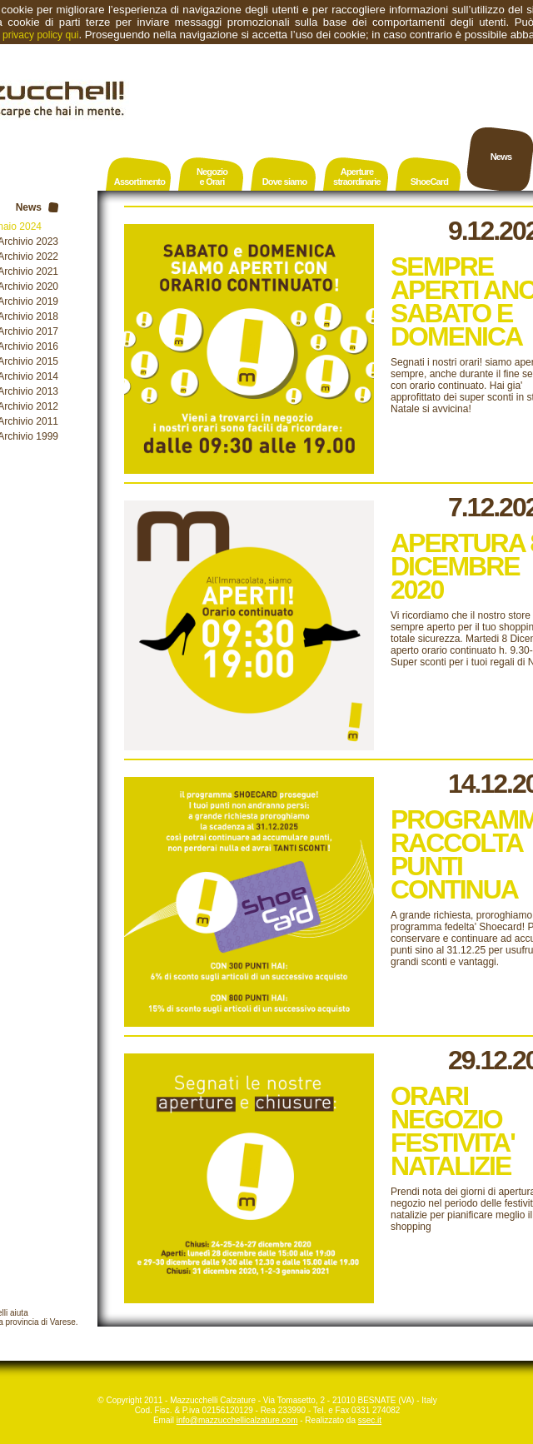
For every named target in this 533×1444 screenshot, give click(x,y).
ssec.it (369, 1420)
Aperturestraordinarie (357, 177)
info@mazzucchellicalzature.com (237, 1420)
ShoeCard (430, 182)
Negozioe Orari (212, 177)
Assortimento (139, 182)
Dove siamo (284, 182)
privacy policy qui (40, 35)
